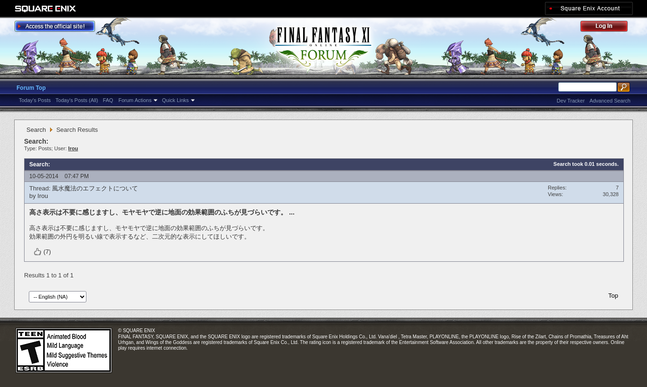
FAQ (108, 100)
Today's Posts (35, 100)
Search (36, 129)
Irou (42, 195)
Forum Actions (135, 100)
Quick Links (175, 100)
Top (613, 295)
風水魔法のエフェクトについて (95, 188)
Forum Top (31, 88)
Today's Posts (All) (77, 100)
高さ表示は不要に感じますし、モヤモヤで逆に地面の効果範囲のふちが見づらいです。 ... (162, 212)
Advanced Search (609, 100)
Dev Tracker (571, 100)
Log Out (609, 27)
